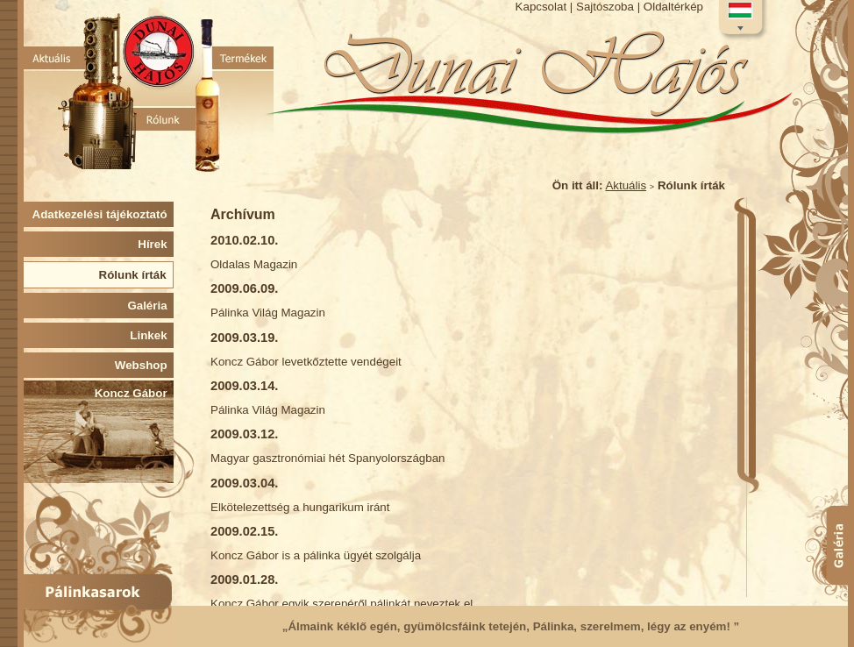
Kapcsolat (541, 6)
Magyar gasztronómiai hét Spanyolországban (327, 458)
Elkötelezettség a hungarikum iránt (299, 507)
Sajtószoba (605, 6)
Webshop (144, 365)
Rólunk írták (136, 274)
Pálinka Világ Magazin (267, 312)
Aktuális (625, 185)
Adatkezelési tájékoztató (103, 214)
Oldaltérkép (673, 6)
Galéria (150, 305)
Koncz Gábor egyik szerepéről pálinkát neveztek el (341, 603)
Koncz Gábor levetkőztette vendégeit (306, 361)
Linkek (152, 335)
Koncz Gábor (134, 393)
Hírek (156, 244)
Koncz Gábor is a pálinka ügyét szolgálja (315, 555)
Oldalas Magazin (253, 264)
